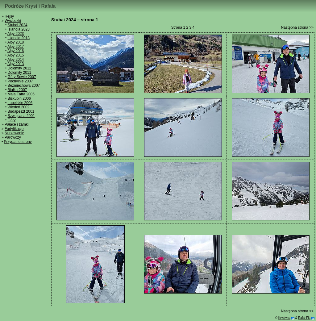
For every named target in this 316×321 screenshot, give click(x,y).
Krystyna (284, 317)
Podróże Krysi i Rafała (30, 6)
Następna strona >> (297, 27)
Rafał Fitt (304, 317)
